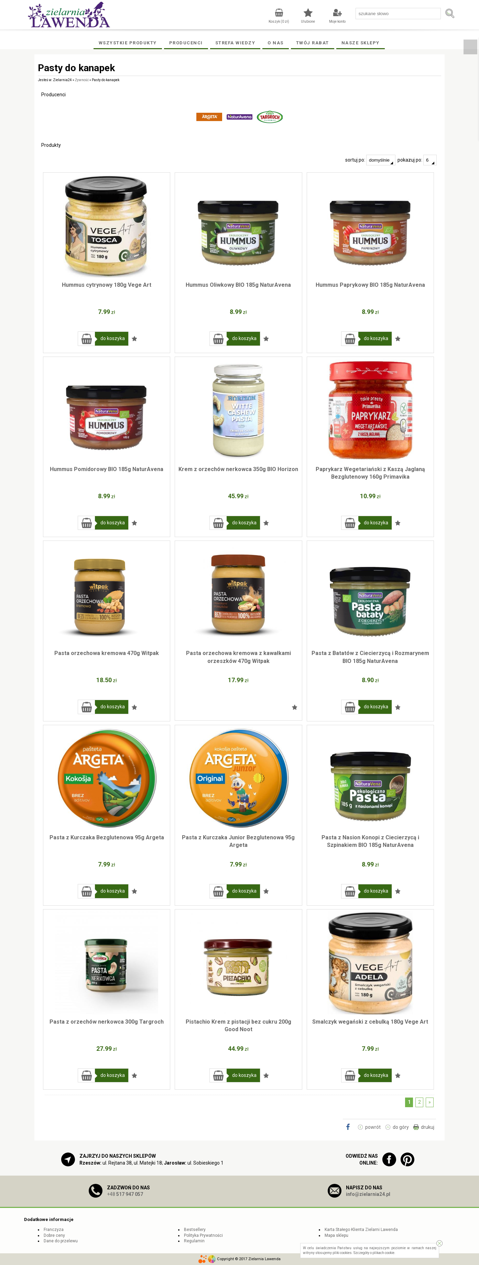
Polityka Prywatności (203, 1235)
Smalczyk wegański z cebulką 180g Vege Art (370, 1021)
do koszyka (112, 338)
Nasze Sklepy (360, 42)
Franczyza (54, 1229)
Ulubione (308, 21)
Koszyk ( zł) (279, 21)
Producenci (186, 42)
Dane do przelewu (61, 1241)
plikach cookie (383, 1253)
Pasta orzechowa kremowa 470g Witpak (106, 653)
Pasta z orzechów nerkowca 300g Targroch (107, 1021)
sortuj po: (370, 160)
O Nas (276, 42)
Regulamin (194, 1241)
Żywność (82, 80)
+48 (125, 1194)
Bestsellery (195, 1229)
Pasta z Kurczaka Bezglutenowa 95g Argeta (107, 837)
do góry (401, 1127)
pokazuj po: (417, 160)
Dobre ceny (54, 1235)
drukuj (427, 1127)
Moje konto (337, 21)
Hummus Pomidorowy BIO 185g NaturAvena (106, 469)
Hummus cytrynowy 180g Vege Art (106, 285)
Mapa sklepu (336, 1235)
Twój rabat (312, 42)
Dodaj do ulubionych (134, 339)
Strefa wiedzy (235, 42)
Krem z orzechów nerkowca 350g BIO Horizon (238, 469)
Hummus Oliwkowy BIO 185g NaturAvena (238, 285)
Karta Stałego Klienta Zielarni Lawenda (361, 1229)
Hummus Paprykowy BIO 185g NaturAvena (370, 285)
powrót (373, 1127)
